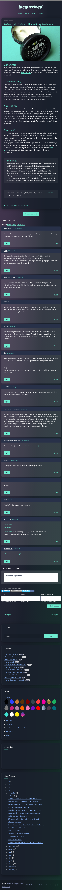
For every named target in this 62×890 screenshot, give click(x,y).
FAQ (33, 14)
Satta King (7, 519)
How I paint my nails (11, 654)
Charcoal (33, 702)
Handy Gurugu (26, 72)
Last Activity (21, 224)
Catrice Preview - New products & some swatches (24, 813)
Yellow (17, 714)
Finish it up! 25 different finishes (15, 675)
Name (3, 595)
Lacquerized (10, 883)
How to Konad (9, 662)
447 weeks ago (12, 480)
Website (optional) (47, 595)
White (12, 714)
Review (26, 205)
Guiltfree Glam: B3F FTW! (12, 677)
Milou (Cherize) (9, 228)
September (12, 846)
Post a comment (31, 214)
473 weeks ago (14, 460)
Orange (22, 708)
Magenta (12, 708)
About (27, 14)
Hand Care (17, 205)
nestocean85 (8, 548)
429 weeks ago (10, 499)
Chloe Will (7, 460)
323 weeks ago (15, 519)
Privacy (21, 883)
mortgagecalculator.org (31, 446)
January (11, 870)
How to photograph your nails (14, 680)
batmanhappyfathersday (12, 440)
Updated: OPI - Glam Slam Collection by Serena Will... (25, 842)
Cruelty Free (9, 205)
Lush (22, 205)
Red (38, 708)
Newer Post (6, 615)
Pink (27, 708)
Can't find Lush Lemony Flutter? (18, 834)
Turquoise (6, 714)
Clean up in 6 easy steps (12, 657)
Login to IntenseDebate (5, 591)
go (51, 636)
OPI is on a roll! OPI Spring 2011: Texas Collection (24, 819)
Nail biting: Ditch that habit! (17, 816)
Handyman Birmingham (12, 409)
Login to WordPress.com (16, 591)
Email (23, 595)
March (10, 864)
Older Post (56, 615)
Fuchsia (43, 702)
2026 (8, 781)
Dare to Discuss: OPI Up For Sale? (19, 807)
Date (9, 224)
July (9, 852)
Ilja (5, 353)
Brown (22, 702)
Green (54, 702)
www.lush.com (48, 193)
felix (5, 500)
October (11, 796)
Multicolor (23, 714)
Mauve (17, 708)
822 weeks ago (18, 228)
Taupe (49, 708)
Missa (6, 326)
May (10, 858)
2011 (8, 787)
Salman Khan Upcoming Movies (14, 554)
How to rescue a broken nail (13, 670)
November (12, 793)
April (10, 861)
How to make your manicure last (15, 665)
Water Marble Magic (15, 840)
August (10, 849)
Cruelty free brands (11, 659)
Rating (13, 224)
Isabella (6, 302)
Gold (49, 702)
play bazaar (8, 525)
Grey (6, 708)
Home (20, 14)
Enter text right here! (31, 577)
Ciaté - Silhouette (14, 831)
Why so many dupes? (15, 822)
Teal (54, 708)
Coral (38, 702)
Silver (43, 708)
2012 (8, 784)
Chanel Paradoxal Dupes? (16, 828)
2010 (8, 790)
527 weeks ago (24, 409)
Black (6, 702)
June (10, 855)
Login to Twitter (26, 591)
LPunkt (6, 387)
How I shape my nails (11, 667)
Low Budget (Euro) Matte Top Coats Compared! (23, 801)
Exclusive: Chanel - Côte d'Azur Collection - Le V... (24, 810)
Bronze (17, 702)
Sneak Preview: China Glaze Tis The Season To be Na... (26, 825)
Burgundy (27, 702)
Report (56, 243)
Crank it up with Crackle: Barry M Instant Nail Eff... (24, 798)
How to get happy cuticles (13, 672)
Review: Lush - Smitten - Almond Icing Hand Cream (25, 804)
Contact (40, 14)
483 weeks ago (25, 440)
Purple (33, 708)
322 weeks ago (16, 548)
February (11, 867)
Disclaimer (16, 883)
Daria (5, 250)
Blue (12, 702)
